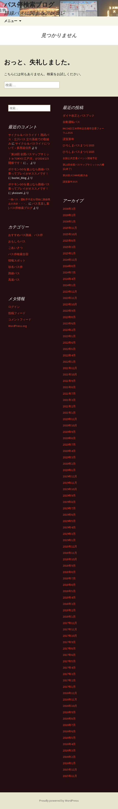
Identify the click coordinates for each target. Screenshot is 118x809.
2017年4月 (69, 667)
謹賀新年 (68, 139)
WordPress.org (17, 326)
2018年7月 (69, 578)
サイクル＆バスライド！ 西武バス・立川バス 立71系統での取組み (28, 139)
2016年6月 (69, 731)
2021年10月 (70, 374)
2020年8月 (69, 438)
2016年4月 (69, 744)
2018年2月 (69, 610)
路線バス (14, 273)
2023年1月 (69, 336)
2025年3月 (69, 247)
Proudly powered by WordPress (59, 800)
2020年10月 (70, 425)
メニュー (10, 21)
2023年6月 (69, 323)
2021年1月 (69, 412)
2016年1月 (69, 763)
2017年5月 (69, 661)
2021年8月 (69, 387)
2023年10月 (70, 304)
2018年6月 (69, 585)
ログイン (14, 307)
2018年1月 (69, 616)
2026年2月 (69, 215)
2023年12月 (70, 291)
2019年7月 (69, 508)
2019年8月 (69, 502)
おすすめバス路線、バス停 (25, 235)
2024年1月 (69, 285)
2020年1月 (69, 470)
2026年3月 (69, 209)
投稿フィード (16, 313)
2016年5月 (69, 738)
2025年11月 (70, 228)
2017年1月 (69, 687)
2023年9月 (69, 310)
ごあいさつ (15, 248)
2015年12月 (70, 769)
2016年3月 (69, 750)
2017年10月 (70, 636)
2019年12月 (70, 476)
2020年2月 (69, 463)
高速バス (14, 279)
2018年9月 (69, 565)
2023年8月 (69, 317)
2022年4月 (69, 355)
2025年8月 (69, 240)
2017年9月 (69, 642)
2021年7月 (69, 393)
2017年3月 (69, 674)
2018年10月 (70, 559)
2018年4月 (69, 597)
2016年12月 (70, 693)
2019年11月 (70, 483)
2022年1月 (69, 361)
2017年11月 (70, 629)
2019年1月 (69, 540)
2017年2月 (69, 680)
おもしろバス (16, 241)
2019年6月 (69, 514)
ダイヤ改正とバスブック (78, 115)
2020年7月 (69, 444)
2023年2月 (69, 330)
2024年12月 (70, 260)
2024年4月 (69, 279)
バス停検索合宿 (18, 254)
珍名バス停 (15, 267)
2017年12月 (70, 623)
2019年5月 (69, 521)
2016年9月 (69, 712)
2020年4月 (69, 451)
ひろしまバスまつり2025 (78, 145)
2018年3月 (69, 604)
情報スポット (16, 260)
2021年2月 (69, 406)
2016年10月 (70, 706)
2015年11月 (70, 776)
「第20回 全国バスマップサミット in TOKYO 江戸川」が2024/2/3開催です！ (28, 158)
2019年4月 (69, 527)
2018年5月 (69, 591)
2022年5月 (69, 349)
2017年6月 (69, 655)
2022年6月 (69, 342)
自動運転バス (71, 122)
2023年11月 (70, 298)
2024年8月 (69, 266)
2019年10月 (70, 489)
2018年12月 (70, 546)
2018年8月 (69, 572)
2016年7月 (69, 725)
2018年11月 (70, 553)
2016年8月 (69, 718)
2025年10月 (70, 234)
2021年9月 (69, 381)
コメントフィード (19, 319)
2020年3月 (69, 457)
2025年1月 (69, 253)
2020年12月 (70, 419)
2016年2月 (69, 757)
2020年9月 (69, 432)
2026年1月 (69, 221)
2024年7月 (69, 272)
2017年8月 (69, 648)
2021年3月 (69, 400)
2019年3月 (69, 534)
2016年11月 (70, 699)
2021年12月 (70, 368)
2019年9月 (69, 495)
